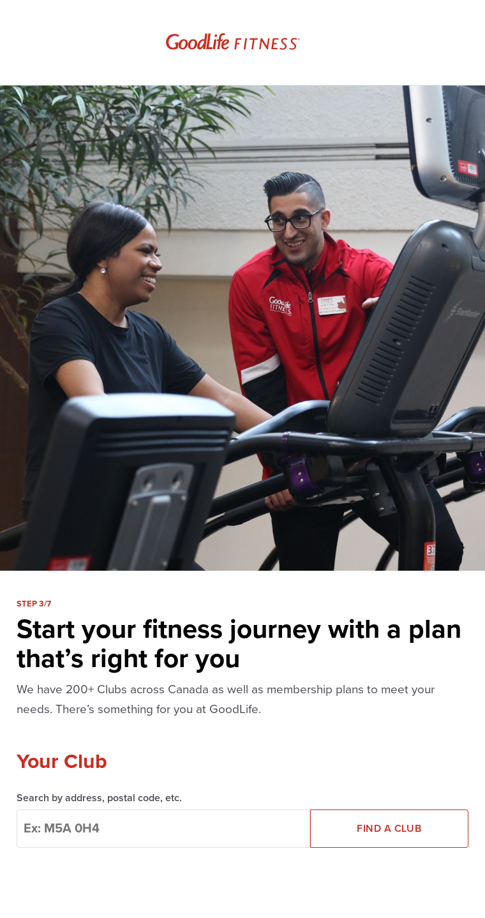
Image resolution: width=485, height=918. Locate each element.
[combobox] (163, 828)
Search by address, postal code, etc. (99, 798)
